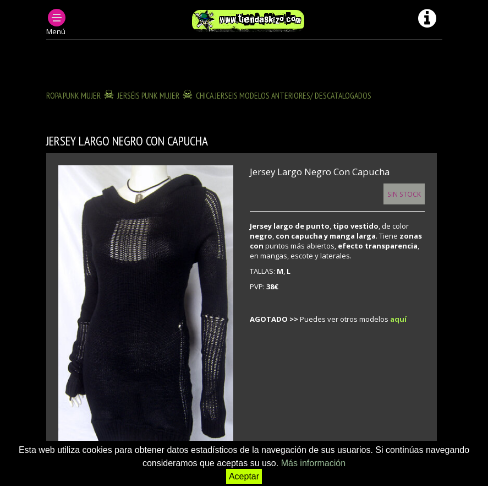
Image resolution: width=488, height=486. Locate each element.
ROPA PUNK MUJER (73, 95)
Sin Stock (404, 194)
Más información (313, 463)
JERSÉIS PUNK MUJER (148, 95)
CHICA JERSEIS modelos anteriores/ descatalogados (283, 95)
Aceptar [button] (244, 476)
